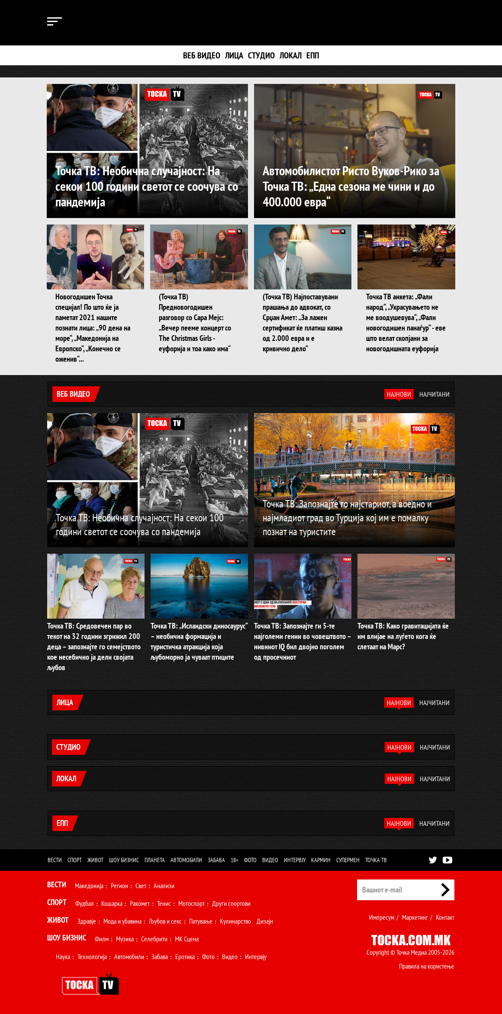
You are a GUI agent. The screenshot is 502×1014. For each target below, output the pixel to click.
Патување (200, 921)
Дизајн (265, 921)
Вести (55, 860)
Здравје (86, 921)
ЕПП (312, 55)
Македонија (89, 885)
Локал (291, 55)
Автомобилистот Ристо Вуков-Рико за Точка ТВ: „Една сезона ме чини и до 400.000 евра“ (351, 186)
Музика (125, 938)
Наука (63, 956)
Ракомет (140, 903)
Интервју (295, 860)
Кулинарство (235, 921)
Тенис (164, 903)
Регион (119, 885)
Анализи (164, 885)
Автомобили (186, 860)
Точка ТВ (376, 860)
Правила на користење (426, 966)
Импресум (381, 917)
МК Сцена (187, 938)
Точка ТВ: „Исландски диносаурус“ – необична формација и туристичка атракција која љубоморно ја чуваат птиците (199, 641)
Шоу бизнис (124, 860)
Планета (155, 860)
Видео (270, 860)
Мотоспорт (191, 903)
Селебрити (154, 938)
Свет (140, 885)
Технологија (92, 956)
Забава (216, 860)
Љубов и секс (165, 921)
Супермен (348, 860)
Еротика (185, 956)
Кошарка (111, 903)
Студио (261, 55)
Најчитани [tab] (434, 394)
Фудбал (84, 903)
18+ (234, 860)
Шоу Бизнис (66, 938)
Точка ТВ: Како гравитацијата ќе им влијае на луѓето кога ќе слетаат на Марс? (403, 636)
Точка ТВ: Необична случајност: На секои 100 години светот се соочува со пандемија (146, 186)
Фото (250, 860)
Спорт (75, 860)
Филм (102, 938)
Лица (234, 55)
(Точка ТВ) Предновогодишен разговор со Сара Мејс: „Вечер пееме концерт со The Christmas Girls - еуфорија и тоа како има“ (195, 322)
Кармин (321, 860)
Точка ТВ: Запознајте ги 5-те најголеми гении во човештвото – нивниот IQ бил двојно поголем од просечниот (302, 641)
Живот (95, 860)
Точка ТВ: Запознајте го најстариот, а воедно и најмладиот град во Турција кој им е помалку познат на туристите (347, 517)
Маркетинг (415, 917)
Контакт (445, 917)
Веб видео (201, 55)
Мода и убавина (122, 921)
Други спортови (231, 903)
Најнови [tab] (399, 394)
